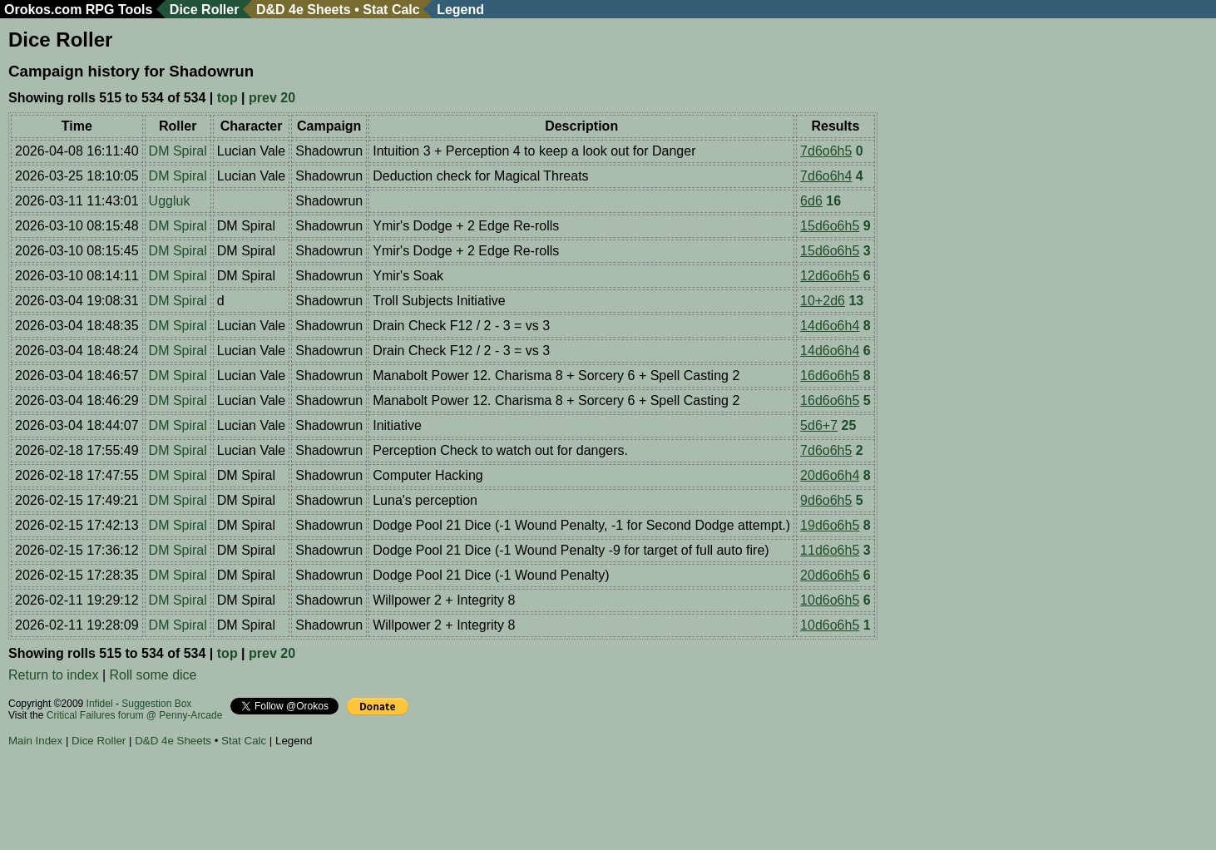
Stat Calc (391, 9)
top (227, 98)
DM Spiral (178, 151)
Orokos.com (43, 9)
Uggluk (169, 201)
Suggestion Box (156, 703)
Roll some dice (153, 675)
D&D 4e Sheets (303, 9)
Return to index (53, 675)
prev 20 (272, 98)
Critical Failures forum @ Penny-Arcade (135, 715)
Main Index (35, 740)
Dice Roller (205, 9)
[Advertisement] (311, 801)
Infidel (100, 703)
